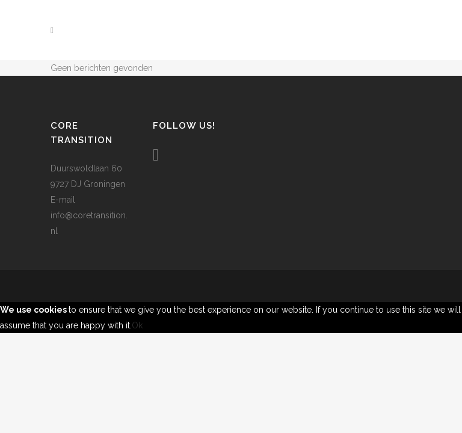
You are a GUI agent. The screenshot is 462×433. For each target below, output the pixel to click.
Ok (137, 325)
